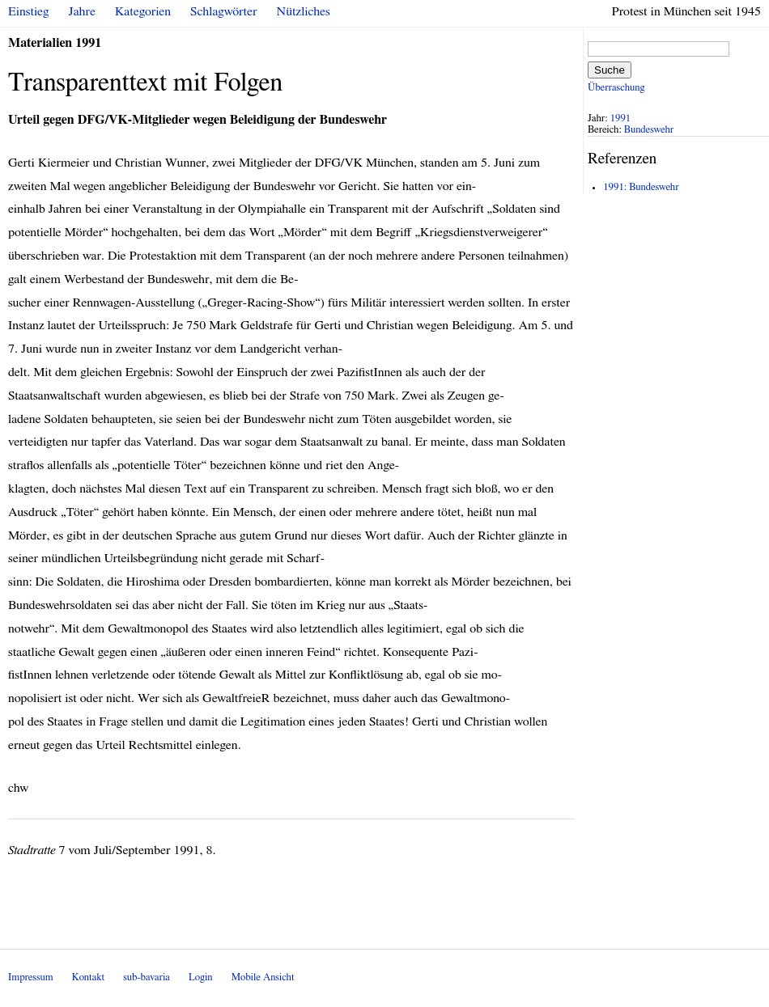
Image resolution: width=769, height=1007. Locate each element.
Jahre (82, 11)
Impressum (30, 977)
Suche (609, 70)
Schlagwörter (223, 11)
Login (201, 977)
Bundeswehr (648, 130)
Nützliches (303, 11)
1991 (620, 118)
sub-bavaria (146, 977)
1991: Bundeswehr (640, 187)
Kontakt (88, 977)
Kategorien (143, 11)
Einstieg (28, 11)
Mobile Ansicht (263, 977)
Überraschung (616, 88)
